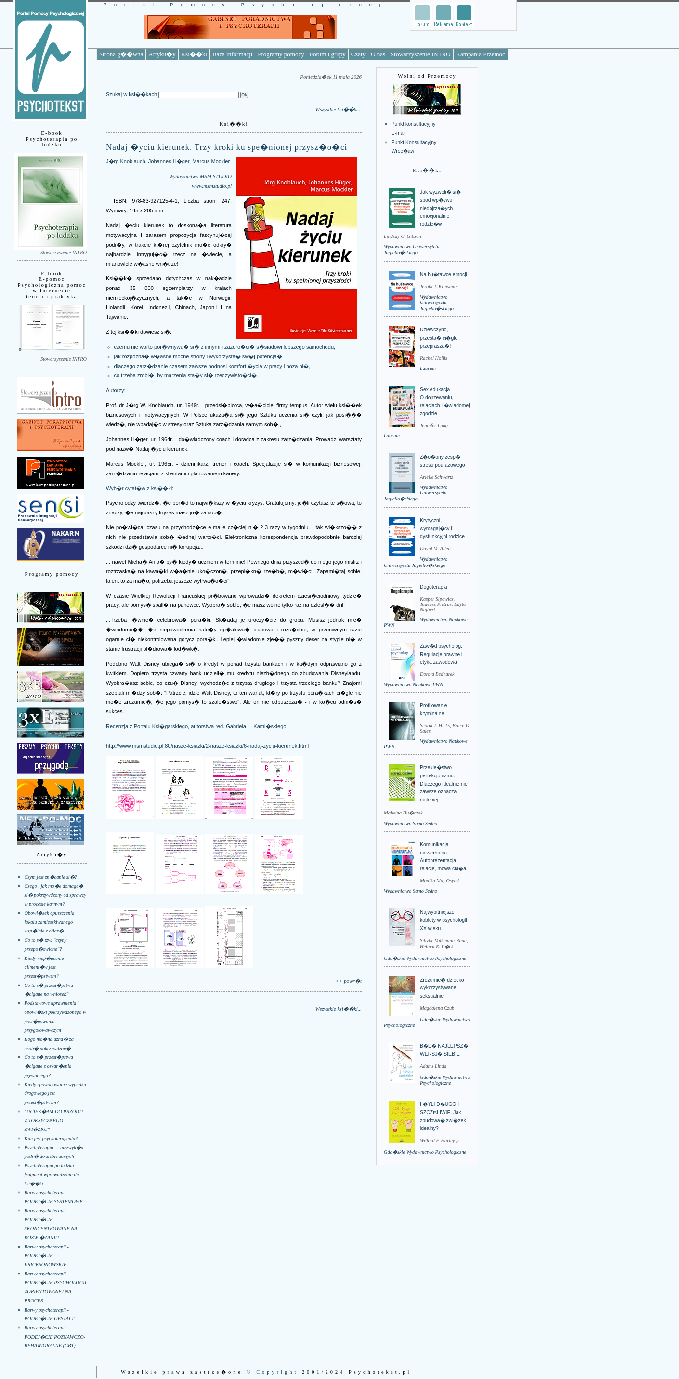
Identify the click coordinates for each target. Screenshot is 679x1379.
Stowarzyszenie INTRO (421, 54)
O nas (378, 54)
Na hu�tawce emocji (443, 274)
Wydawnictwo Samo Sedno (410, 823)
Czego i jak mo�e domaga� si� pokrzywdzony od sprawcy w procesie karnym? (56, 894)
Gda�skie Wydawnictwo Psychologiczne (425, 958)
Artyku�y (161, 54)
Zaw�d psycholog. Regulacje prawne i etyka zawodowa (441, 654)
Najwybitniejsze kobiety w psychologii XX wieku (443, 920)
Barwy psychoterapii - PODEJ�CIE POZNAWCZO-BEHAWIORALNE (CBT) (55, 1336)
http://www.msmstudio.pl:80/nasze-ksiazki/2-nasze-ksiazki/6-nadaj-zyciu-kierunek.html (207, 746)
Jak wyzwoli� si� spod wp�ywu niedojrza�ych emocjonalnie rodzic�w (440, 208)
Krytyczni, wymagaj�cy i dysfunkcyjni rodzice (442, 528)
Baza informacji (232, 54)
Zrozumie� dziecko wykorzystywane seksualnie (442, 987)
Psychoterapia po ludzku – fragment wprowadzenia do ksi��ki (52, 1174)
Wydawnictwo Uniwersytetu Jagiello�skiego (437, 302)
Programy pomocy (281, 54)
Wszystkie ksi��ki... (338, 109)
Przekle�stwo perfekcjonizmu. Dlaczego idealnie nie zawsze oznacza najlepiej (444, 783)
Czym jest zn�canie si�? (51, 877)
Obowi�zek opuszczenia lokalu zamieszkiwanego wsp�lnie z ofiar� (50, 921)
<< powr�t (349, 981)
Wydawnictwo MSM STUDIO (200, 176)
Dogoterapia (433, 587)
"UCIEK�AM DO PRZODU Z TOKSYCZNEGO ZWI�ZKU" (54, 1120)
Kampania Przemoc (480, 54)
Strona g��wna (121, 54)
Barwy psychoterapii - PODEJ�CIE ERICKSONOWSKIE (47, 1255)
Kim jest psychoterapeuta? (51, 1138)
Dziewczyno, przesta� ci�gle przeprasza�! (438, 337)
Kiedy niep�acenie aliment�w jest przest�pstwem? (44, 967)
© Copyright (273, 1372)
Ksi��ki (194, 54)
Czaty (358, 54)
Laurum (428, 368)
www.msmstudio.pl (212, 186)
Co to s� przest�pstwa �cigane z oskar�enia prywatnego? (49, 1065)
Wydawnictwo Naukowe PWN (413, 684)
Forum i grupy (328, 54)
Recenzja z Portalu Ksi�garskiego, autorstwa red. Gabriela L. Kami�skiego (196, 726)
